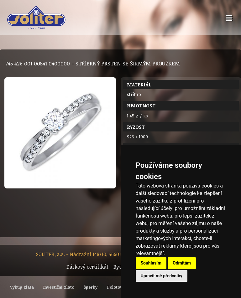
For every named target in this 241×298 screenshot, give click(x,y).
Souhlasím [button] (151, 262)
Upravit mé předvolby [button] (161, 275)
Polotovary (118, 287)
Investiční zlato (58, 287)
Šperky (90, 287)
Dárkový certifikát (87, 266)
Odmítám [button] (182, 262)
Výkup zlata (22, 287)
